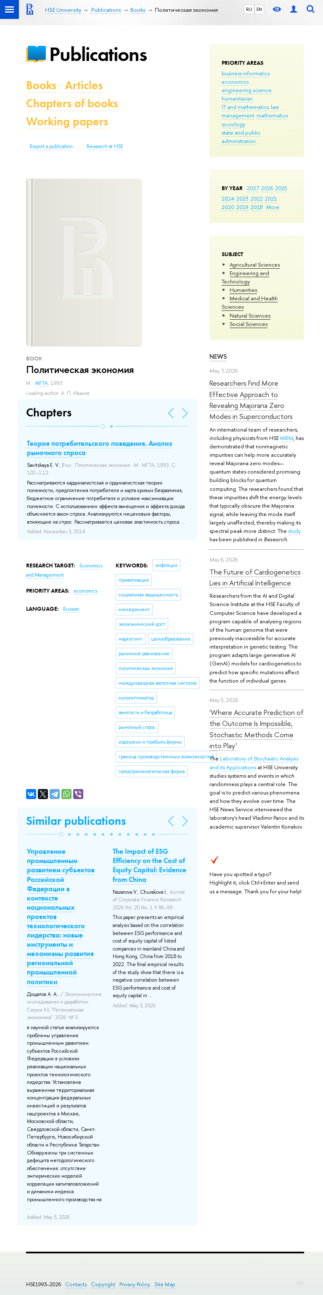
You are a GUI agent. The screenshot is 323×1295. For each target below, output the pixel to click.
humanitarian (237, 98)
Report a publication (51, 146)
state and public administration (241, 137)
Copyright (103, 1284)
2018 (257, 207)
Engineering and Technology (245, 277)
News (218, 356)
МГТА (41, 383)
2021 (271, 198)
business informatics (246, 73)
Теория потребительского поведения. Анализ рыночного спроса (99, 448)
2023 (242, 198)
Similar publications (76, 820)
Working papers (67, 121)
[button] (103, 426)
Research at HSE (105, 146)
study (294, 531)
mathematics (272, 115)
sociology (233, 124)
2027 (253, 188)
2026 (267, 188)
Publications (98, 54)
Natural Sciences (250, 315)
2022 (257, 198)
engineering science (247, 90)
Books (41, 85)
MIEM (286, 438)
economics (235, 81)
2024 (228, 198)
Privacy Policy (134, 1284)
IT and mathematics (245, 107)
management (238, 115)
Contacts (76, 1284)
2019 (242, 207)
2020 (228, 207)
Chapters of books (72, 103)
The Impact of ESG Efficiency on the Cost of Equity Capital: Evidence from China (149, 865)
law (275, 107)
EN (259, 9)
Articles (84, 85)
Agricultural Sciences (255, 264)
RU (249, 9)
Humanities (243, 290)
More (272, 207)
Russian (71, 609)
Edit (300, 1283)
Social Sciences (248, 324)
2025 (281, 188)
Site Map (164, 1284)
